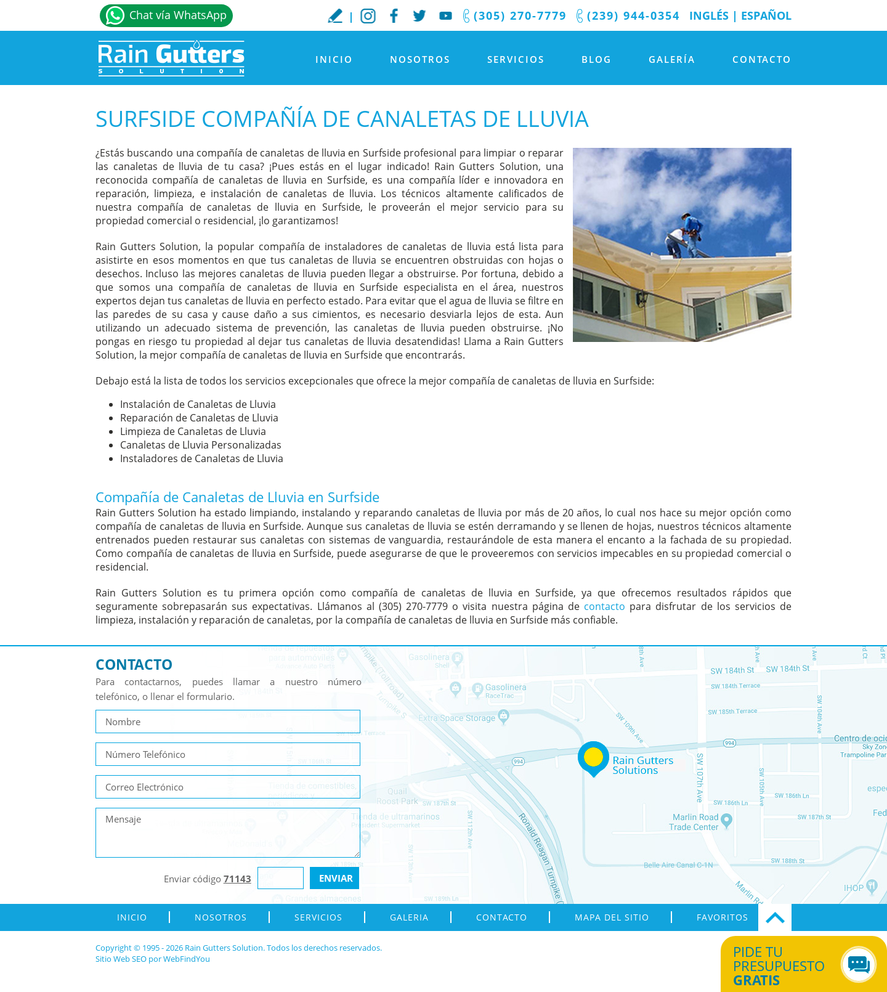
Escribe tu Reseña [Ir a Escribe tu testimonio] (335, 15)
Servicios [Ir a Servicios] (516, 59)
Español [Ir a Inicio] (766, 15)
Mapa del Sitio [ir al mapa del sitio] (612, 917)
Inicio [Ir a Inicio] (334, 59)
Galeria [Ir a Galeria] (409, 917)
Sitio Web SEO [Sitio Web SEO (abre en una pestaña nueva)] (121, 958)
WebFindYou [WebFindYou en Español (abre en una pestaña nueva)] (186, 958)
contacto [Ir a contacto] (604, 606)
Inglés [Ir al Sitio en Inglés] (709, 15)
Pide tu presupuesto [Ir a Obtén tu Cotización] (790, 965)
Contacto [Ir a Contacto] (762, 59)
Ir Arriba (775, 917)
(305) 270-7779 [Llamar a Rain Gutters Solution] (520, 15)
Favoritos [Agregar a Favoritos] (722, 917)
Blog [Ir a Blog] (596, 59)
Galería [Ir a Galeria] (672, 59)
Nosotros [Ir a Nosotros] (420, 59)
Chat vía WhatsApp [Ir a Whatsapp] (178, 14)
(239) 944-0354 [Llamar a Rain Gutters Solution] (633, 15)
